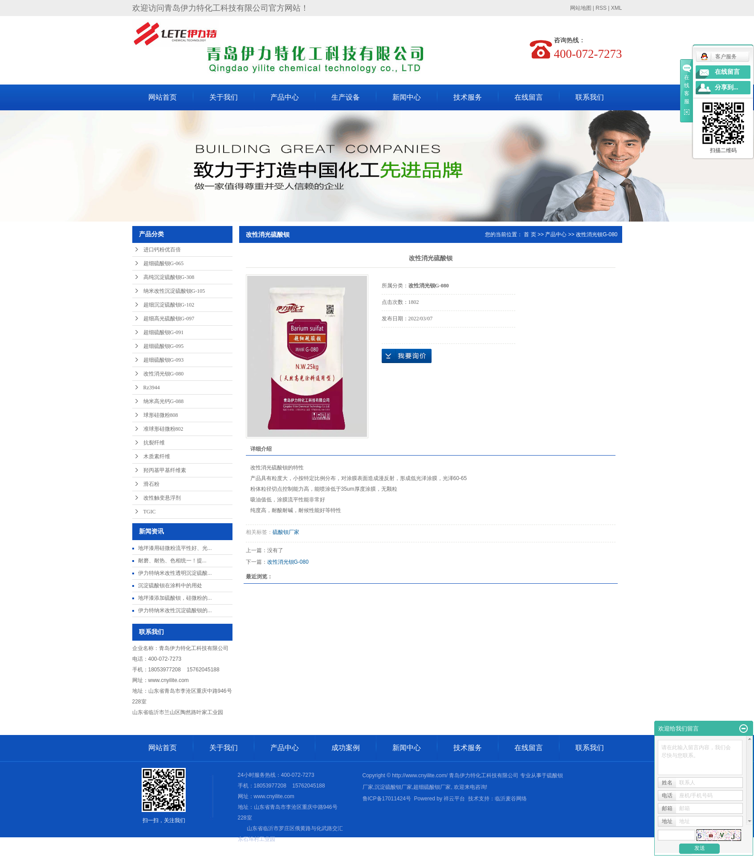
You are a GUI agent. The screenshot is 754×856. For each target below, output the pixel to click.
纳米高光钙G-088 (163, 401)
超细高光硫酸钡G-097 (169, 318)
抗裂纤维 (154, 443)
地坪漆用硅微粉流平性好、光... (175, 548)
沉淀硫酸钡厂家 (393, 787)
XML (616, 8)
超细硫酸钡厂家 (432, 787)
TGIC (149, 512)
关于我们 (223, 97)
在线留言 (528, 97)
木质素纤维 (156, 456)
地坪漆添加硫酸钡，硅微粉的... (175, 598)
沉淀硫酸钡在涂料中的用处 (170, 585)
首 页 (530, 234)
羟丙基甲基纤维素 (164, 470)
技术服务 (467, 97)
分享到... (726, 87)
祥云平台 (454, 798)
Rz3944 (151, 387)
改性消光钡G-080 (163, 374)
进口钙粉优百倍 (162, 249)
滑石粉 (151, 484)
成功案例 (345, 747)
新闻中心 (406, 97)
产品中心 (284, 97)
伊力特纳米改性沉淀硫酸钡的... (175, 610)
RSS (601, 8)
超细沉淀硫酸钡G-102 (169, 305)
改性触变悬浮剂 (162, 498)
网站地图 (580, 8)
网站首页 (162, 97)
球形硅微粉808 (160, 415)
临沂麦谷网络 (511, 798)
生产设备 (345, 97)
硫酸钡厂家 (286, 532)
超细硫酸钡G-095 (163, 346)
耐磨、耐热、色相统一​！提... (172, 560)
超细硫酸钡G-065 (163, 263)
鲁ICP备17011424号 (387, 798)
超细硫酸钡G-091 (163, 332)
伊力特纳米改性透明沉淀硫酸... (175, 573)
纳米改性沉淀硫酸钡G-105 (174, 291)
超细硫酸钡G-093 (163, 360)
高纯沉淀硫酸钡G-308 (169, 277)
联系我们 (589, 97)
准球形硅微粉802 (163, 429)
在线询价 (407, 356)
